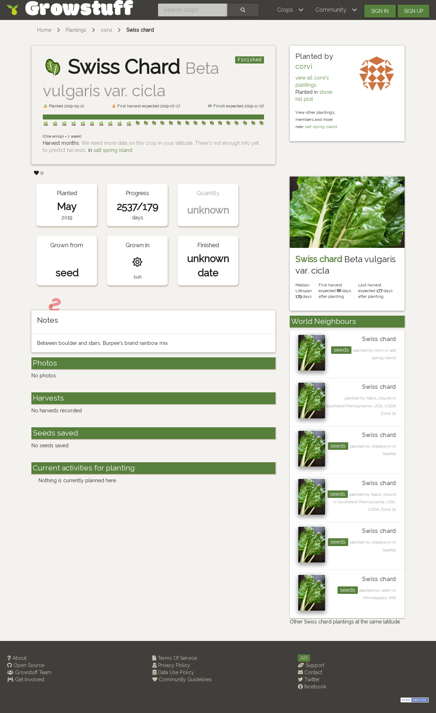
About (16, 658)
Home (44, 30)
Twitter (309, 679)
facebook (312, 686)
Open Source (25, 665)
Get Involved (25, 679)
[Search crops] (192, 10)
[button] (291, 10)
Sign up (413, 11)
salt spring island (112, 150)
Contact (310, 672)
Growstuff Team (29, 672)
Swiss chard (140, 30)
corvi (106, 30)
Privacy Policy (171, 665)
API (304, 658)
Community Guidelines (182, 679)
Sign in (380, 11)
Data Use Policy (173, 672)
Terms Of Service (174, 658)
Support (311, 665)
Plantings (76, 30)
